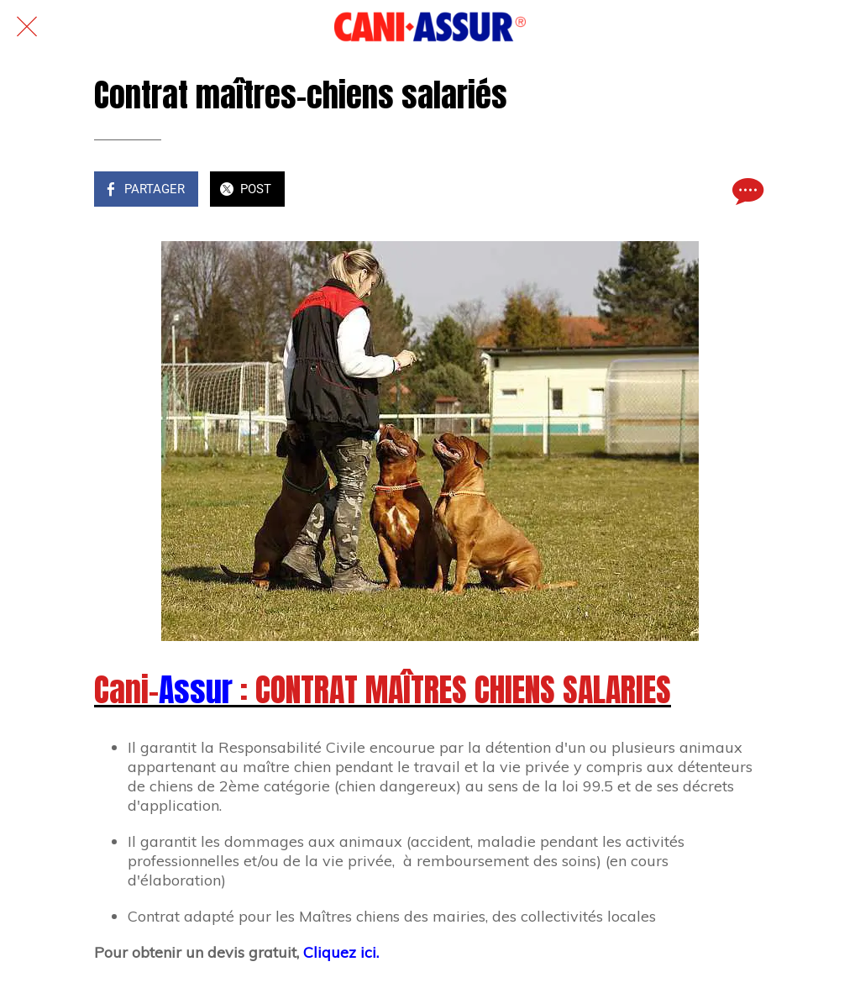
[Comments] (746, 191)
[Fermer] (27, 27)
